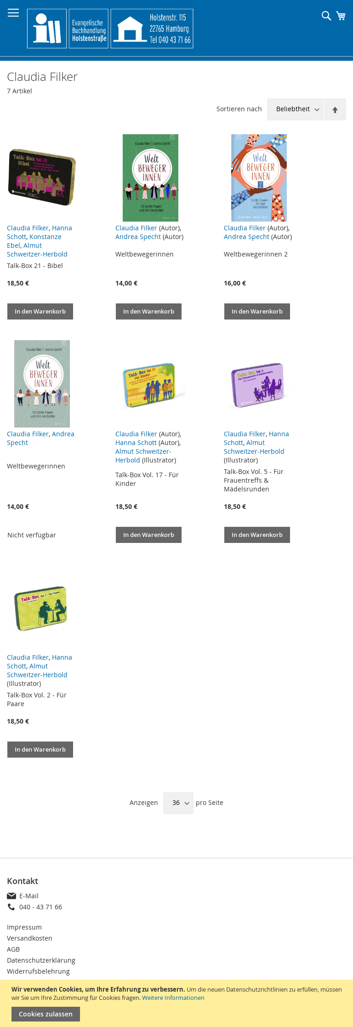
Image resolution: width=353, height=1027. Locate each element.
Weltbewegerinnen (144, 254)
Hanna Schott (136, 442)
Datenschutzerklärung (41, 960)
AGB (13, 949)
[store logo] (110, 28)
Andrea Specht (138, 236)
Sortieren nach (239, 108)
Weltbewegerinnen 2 (256, 254)
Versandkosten (29, 938)
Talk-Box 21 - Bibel (35, 265)
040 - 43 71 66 (40, 906)
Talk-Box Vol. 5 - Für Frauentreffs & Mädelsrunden (254, 480)
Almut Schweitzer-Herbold (37, 249)
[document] (177, 1003)
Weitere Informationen (173, 997)
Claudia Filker (28, 227)
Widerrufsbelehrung (38, 971)
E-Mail (29, 895)
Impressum (24, 927)
